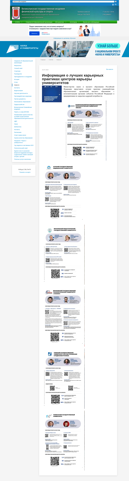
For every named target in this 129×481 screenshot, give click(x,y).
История (16, 79)
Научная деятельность (21, 93)
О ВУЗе (17, 22)
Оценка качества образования (23, 138)
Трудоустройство (19, 104)
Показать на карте (26, 172)
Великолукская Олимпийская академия (23, 108)
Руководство (18, 74)
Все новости (109, 69)
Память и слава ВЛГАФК (21, 112)
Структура (17, 71)
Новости (16, 85)
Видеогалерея (18, 90)
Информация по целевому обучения (64, 38)
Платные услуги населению (22, 159)
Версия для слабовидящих (91, 22)
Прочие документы (20, 99)
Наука (16, 124)
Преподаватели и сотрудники (23, 76)
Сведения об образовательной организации (39, 22)
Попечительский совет (21, 148)
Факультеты (17, 65)
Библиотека (17, 127)
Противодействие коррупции (23, 96)
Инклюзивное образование (22, 101)
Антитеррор (73, 22)
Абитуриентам (59, 22)
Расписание (17, 132)
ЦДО (15, 121)
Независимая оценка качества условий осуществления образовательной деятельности (23, 116)
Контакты (17, 88)
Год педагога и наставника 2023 (23, 145)
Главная (43, 60)
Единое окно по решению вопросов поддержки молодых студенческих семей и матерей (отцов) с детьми (23, 153)
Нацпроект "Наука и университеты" (20, 141)
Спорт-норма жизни (20, 135)
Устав (16, 82)
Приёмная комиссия (84, 12)
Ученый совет (18, 68)
